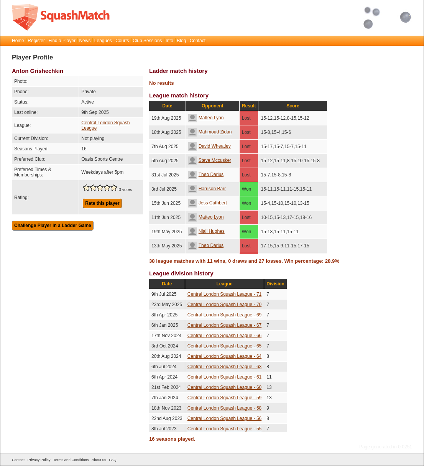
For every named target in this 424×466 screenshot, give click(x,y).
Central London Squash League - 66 (224, 335)
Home (18, 40)
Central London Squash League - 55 (224, 428)
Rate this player (102, 203)
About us (99, 460)
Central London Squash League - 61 (224, 377)
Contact (197, 40)
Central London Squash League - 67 (224, 325)
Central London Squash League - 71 (224, 294)
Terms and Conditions (71, 460)
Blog (181, 40)
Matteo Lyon (206, 117)
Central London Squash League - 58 (224, 408)
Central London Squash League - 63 (224, 366)
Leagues (103, 40)
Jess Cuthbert (207, 203)
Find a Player (62, 40)
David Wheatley (209, 146)
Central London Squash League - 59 (224, 397)
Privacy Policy (39, 460)
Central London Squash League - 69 (224, 315)
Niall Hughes (206, 231)
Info (169, 40)
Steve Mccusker (209, 160)
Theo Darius (206, 174)
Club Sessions (147, 40)
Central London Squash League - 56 (224, 418)
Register (36, 40)
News (84, 40)
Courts (122, 40)
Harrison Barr (207, 188)
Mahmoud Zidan (210, 132)
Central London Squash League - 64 (224, 356)
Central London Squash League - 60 (224, 387)
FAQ (112, 460)
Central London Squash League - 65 (224, 346)
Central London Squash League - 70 (224, 304)
